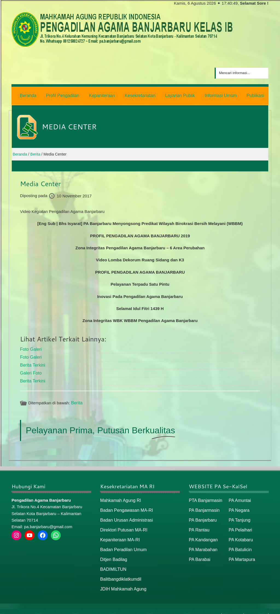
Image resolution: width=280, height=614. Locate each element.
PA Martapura (241, 553)
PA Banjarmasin (203, 506)
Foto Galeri (30, 347)
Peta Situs (232, 608)
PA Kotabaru (240, 534)
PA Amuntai (239, 496)
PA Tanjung (239, 515)
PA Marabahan (202, 543)
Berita (76, 399)
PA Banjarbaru (202, 515)
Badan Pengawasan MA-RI (125, 506)
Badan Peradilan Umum (122, 543)
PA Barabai (199, 553)
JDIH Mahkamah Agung (121, 581)
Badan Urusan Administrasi (125, 515)
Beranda (212, 608)
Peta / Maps (255, 608)
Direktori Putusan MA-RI (122, 524)
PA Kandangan (202, 534)
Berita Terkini (31, 362)
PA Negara (238, 506)
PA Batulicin (239, 543)
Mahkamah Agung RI (119, 496)
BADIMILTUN (112, 562)
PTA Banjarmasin (204, 496)
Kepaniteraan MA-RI (118, 534)
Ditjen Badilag (113, 553)
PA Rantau (198, 524)
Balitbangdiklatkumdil (119, 571)
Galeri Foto (30, 370)
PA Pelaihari (240, 524)
